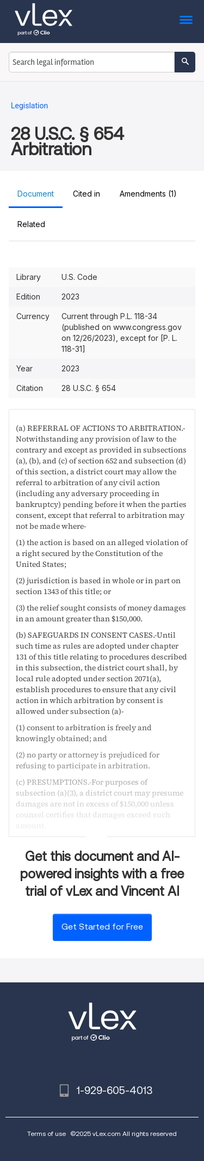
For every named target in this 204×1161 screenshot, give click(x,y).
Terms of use (46, 1133)
